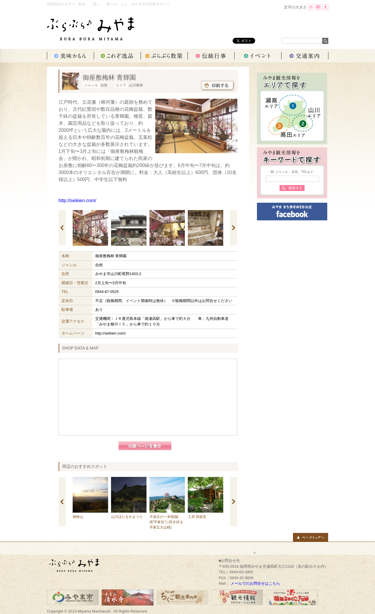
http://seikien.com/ (77, 200)
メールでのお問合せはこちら (255, 583)
